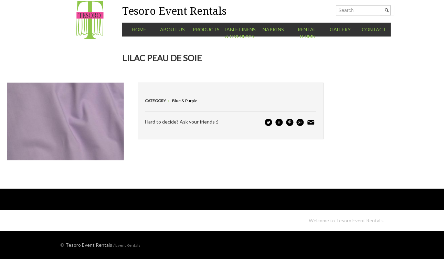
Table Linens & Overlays (239, 32)
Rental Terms (307, 32)
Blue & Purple (184, 100)
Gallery (340, 29)
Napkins (273, 29)
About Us (172, 29)
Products (206, 29)
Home (139, 29)
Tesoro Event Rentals (88, 245)
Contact (374, 29)
